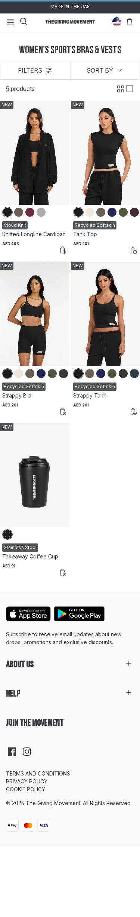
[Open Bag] (129, 21)
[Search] (23, 21)
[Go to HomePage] (70, 21)
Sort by (105, 70)
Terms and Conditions (38, 773)
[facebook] (12, 752)
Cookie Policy (25, 789)
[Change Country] (116, 21)
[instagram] (27, 752)
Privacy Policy (26, 781)
